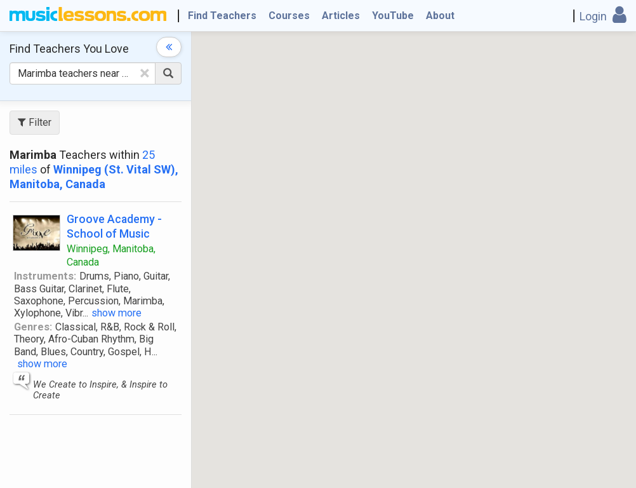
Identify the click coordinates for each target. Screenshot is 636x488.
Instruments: (45, 276)
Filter (34, 122)
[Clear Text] (145, 73)
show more (116, 313)
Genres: (33, 327)
